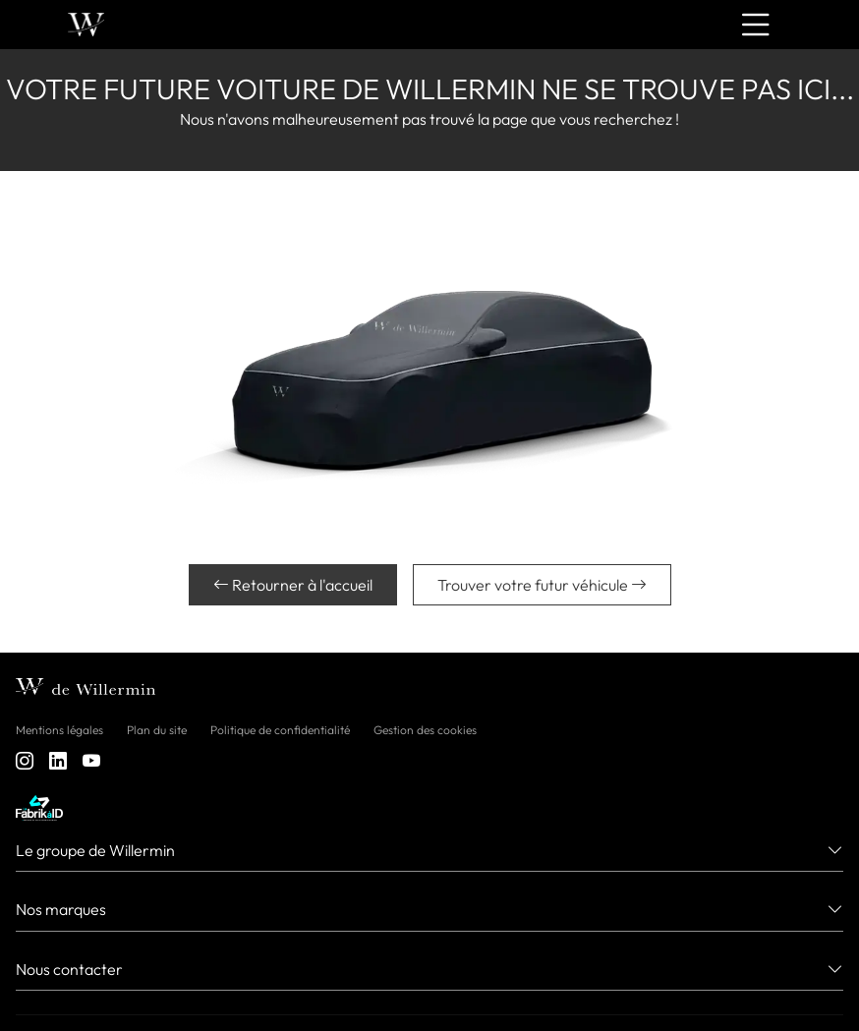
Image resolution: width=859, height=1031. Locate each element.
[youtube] (91, 762)
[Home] (86, 25)
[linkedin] (58, 762)
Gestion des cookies (425, 729)
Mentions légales (59, 729)
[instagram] (24, 762)
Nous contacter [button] (69, 969)
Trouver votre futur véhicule (542, 585)
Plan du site (157, 729)
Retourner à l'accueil (292, 585)
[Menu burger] (755, 24)
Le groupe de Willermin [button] (95, 850)
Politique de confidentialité (280, 729)
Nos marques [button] (61, 909)
